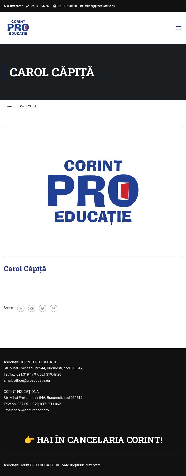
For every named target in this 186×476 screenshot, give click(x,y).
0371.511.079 (27, 404)
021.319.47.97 (40, 6)
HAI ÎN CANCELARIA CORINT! (100, 439)
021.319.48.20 (67, 6)
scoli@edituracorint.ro (31, 410)
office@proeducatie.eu (100, 6)
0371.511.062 (50, 404)
